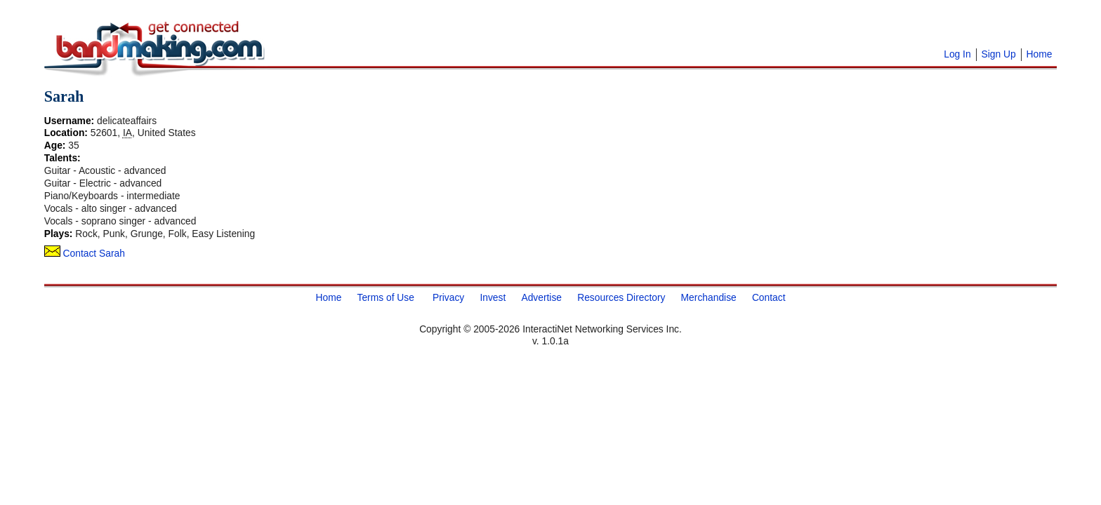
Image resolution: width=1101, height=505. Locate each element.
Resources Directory (621, 296)
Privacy (448, 296)
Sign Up (998, 54)
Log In (957, 54)
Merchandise (709, 296)
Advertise (541, 296)
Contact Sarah (84, 253)
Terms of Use (385, 296)
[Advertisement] (444, 28)
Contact (769, 296)
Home (1039, 54)
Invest (493, 296)
